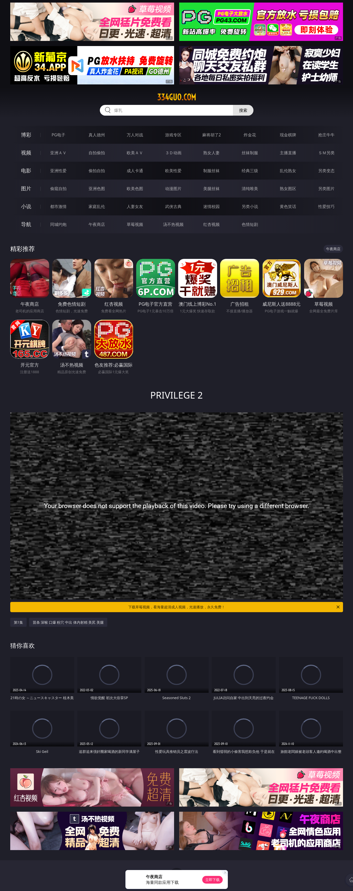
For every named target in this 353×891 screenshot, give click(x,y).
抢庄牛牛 (326, 135)
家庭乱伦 (97, 206)
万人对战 (135, 135)
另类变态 (326, 170)
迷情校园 (211, 206)
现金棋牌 (288, 135)
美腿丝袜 (211, 188)
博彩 (26, 134)
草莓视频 (135, 224)
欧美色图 (135, 188)
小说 (26, 206)
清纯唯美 (250, 188)
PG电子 (58, 135)
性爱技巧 (326, 206)
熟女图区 (288, 188)
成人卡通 (135, 170)
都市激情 (58, 206)
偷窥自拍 (58, 188)
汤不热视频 (173, 224)
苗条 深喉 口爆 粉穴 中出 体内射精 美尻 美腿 (68, 622)
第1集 (18, 622)
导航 (26, 224)
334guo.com (176, 97)
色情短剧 (250, 224)
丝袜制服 (250, 153)
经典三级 (250, 170)
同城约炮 (58, 224)
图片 (26, 188)
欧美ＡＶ (135, 153)
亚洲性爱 (58, 170)
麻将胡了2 (211, 135)
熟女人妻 (211, 153)
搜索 (243, 110)
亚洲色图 (97, 188)
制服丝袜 (211, 170)
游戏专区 (173, 135)
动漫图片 (173, 188)
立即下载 (212, 879)
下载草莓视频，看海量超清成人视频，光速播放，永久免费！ (234, 607)
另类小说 (250, 206)
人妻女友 (135, 206)
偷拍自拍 (97, 170)
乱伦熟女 (288, 170)
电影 (26, 170)
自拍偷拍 (97, 153)
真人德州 (97, 135)
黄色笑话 (288, 206)
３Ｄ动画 (173, 153)
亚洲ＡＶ (58, 153)
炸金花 (250, 135)
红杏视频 (211, 224)
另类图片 (326, 188)
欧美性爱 (173, 170)
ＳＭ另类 (326, 153)
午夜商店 (97, 224)
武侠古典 (173, 206)
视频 (26, 152)
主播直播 (288, 153)
